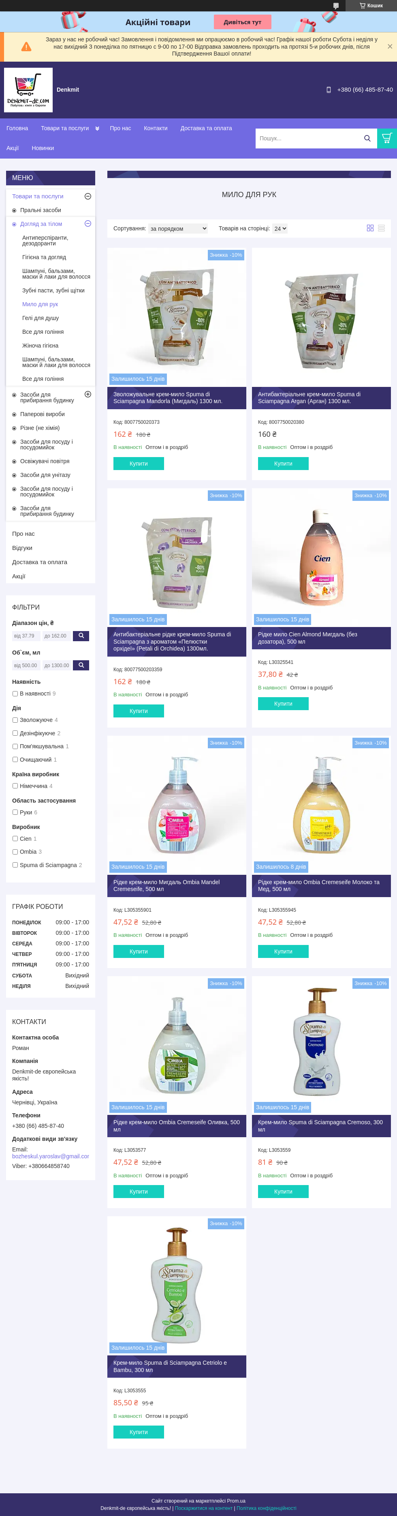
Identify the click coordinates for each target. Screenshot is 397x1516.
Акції (12, 148)
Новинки (43, 148)
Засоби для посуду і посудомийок (46, 444)
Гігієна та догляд (44, 257)
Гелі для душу (40, 318)
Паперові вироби (42, 414)
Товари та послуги (65, 128)
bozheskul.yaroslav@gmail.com (52, 1156)
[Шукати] (367, 138)
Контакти (155, 128)
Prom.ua (236, 1501)
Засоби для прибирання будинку (47, 397)
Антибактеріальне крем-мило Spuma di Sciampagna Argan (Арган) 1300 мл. (309, 398)
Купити (139, 463)
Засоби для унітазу (45, 475)
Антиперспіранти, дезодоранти (45, 240)
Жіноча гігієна (40, 345)
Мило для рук (40, 304)
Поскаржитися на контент (204, 1508)
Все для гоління (43, 332)
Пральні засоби (40, 210)
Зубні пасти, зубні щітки (53, 290)
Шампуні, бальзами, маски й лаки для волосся (56, 274)
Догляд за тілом (41, 224)
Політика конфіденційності (267, 1508)
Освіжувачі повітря (45, 461)
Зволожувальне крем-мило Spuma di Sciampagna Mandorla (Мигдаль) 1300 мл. (167, 398)
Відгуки (22, 547)
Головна (17, 128)
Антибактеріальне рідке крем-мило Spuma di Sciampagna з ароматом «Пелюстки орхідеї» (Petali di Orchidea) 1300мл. (172, 641)
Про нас (120, 128)
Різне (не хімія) (40, 428)
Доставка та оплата (206, 128)
